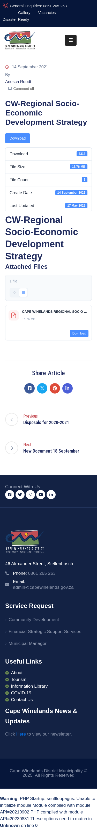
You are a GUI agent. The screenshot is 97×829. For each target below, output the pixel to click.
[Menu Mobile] (71, 40)
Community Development (34, 619)
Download (18, 138)
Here (21, 734)
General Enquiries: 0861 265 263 (38, 6)
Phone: (34, 573)
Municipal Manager (28, 643)
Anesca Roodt (18, 81)
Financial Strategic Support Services (45, 631)
